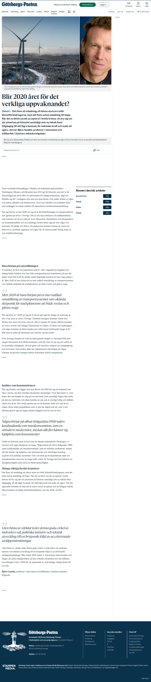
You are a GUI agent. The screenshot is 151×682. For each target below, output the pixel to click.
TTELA (88, 667)
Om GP (131, 653)
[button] (74, 11)
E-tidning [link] (111, 12)
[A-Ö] (69, 11)
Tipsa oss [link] (120, 12)
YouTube (110, 647)
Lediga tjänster (134, 641)
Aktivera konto (90, 644)
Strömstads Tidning (80, 667)
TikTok (109, 641)
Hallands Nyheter (93, 665)
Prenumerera (90, 636)
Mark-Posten (28, 667)
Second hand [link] (81, 196)
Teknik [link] (78, 202)
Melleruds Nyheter (38, 667)
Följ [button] (107, 196)
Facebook (111, 636)
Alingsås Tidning (73, 665)
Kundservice (89, 641)
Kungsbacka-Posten (126, 665)
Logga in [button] (103, 5)
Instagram (111, 638)
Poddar (62, 11)
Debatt (54, 11)
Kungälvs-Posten (138, 665)
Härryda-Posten (114, 665)
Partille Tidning (60, 667)
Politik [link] (78, 213)
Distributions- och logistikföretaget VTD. (106, 667)
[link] (19, 4)
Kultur (46, 11)
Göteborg (14, 11)
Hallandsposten (104, 665)
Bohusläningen (83, 665)
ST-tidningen (69, 667)
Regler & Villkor (135, 644)
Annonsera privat (135, 638)
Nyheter (5, 11)
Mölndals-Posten (49, 667)
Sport (23, 11)
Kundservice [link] (130, 12)
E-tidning (88, 638)
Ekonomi (30, 11)
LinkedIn (110, 650)
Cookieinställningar (136, 647)
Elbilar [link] (78, 207)
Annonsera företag (136, 636)
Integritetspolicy (135, 650)
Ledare (39, 11)
